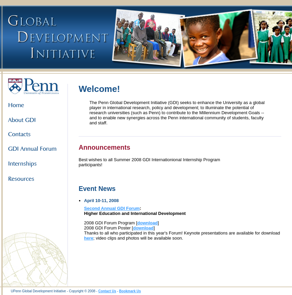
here (88, 238)
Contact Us (107, 291)
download (147, 222)
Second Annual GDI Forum (112, 208)
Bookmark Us (130, 291)
